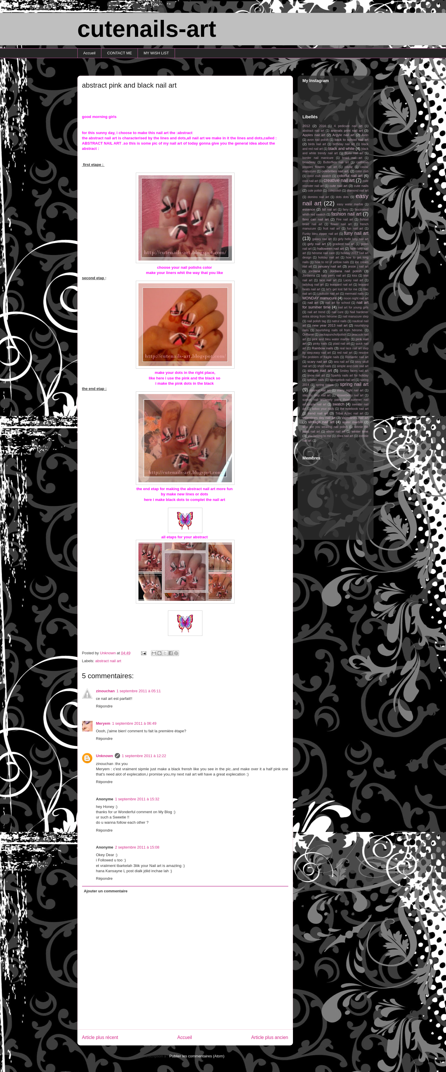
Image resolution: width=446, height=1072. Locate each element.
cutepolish (334, 190)
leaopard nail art (341, 284)
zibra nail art (344, 436)
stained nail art (320, 390)
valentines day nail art (319, 417)
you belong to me (319, 436)
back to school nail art (351, 139)
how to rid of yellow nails (332, 262)
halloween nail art (330, 248)
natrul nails (339, 321)
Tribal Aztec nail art (349, 413)
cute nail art (338, 186)
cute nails (361, 186)
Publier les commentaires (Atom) (197, 1056)
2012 (306, 126)
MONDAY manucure (320, 298)
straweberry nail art (350, 395)
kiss (354, 275)
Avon (365, 135)
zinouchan (105, 691)
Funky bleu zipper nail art (320, 233)
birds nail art (317, 144)
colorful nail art (349, 176)
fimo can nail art (316, 219)
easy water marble (350, 204)
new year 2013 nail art (330, 325)
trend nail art (318, 413)
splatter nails (315, 379)
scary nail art (317, 361)
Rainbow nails (322, 348)
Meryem (103, 723)
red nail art (344, 352)
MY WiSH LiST (156, 53)
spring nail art (354, 384)
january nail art (329, 266)
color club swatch (319, 176)
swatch (338, 404)
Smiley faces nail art (354, 370)
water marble (352, 422)
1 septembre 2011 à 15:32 (137, 799)
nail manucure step (356, 316)
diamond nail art (357, 190)
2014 (322, 126)
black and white (341, 148)
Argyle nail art (343, 135)
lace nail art (327, 280)
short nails (324, 366)
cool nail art (310, 181)
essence (309, 209)
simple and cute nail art (352, 366)
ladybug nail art (313, 284)
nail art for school (337, 302)
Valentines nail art (354, 417)
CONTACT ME (119, 53)
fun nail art (355, 228)
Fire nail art (344, 219)
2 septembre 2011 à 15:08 (137, 847)
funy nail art (356, 233)
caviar (349, 167)
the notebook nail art (354, 408)
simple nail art (320, 370)
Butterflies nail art (336, 162)
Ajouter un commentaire (106, 891)
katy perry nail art (333, 275)
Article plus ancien (269, 1037)
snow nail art (316, 375)
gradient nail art (344, 244)
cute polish (315, 190)
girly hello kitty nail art (353, 239)
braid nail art (352, 157)
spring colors (325, 384)
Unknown (104, 756)
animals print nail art (347, 130)
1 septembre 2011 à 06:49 (134, 723)
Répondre (104, 706)
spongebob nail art (342, 379)
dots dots (342, 197)
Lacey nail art (353, 280)
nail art (313, 302)
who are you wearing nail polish (325, 427)
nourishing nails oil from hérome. (339, 330)
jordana (314, 271)
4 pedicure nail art (348, 126)
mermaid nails (354, 293)
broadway (309, 162)
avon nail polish (318, 139)
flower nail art (341, 224)
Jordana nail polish (346, 271)
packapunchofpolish (332, 334)
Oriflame (308, 334)
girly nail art (317, 244)
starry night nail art (350, 390)
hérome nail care (323, 253)
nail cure (337, 312)
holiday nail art (328, 257)
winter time (359, 431)
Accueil (89, 53)
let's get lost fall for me (342, 289)
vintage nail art (321, 422)
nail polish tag (316, 321)
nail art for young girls (353, 307)
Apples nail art (314, 135)
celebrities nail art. (335, 171)
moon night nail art (356, 298)
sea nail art (341, 361)
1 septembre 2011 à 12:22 (144, 756)
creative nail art (339, 180)
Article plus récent (100, 1037)
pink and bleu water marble (331, 339)
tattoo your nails (323, 408)
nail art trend (316, 312)
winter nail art (335, 431)
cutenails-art (146, 29)
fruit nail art (331, 228)
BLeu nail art (354, 153)
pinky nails (320, 343)
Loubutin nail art (328, 293)
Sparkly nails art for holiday (350, 375)
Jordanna (309, 275)
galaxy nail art (322, 239)
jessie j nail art (358, 266)
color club (362, 171)
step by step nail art (317, 395)
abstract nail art (108, 661)
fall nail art (329, 209)
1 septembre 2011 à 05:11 (139, 691)
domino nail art (318, 197)
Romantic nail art (357, 357)
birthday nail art (344, 144)
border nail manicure (318, 157)
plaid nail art (341, 343)
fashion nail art (346, 213)
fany (345, 209)
